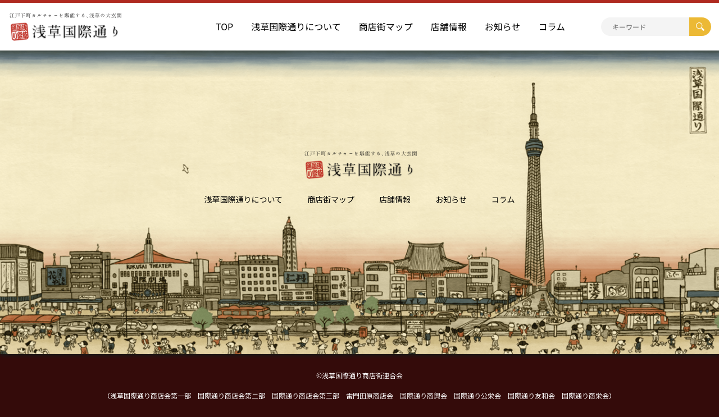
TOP (224, 26)
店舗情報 (449, 26)
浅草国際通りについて (296, 26)
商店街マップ (386, 26)
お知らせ (503, 26)
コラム (551, 26)
